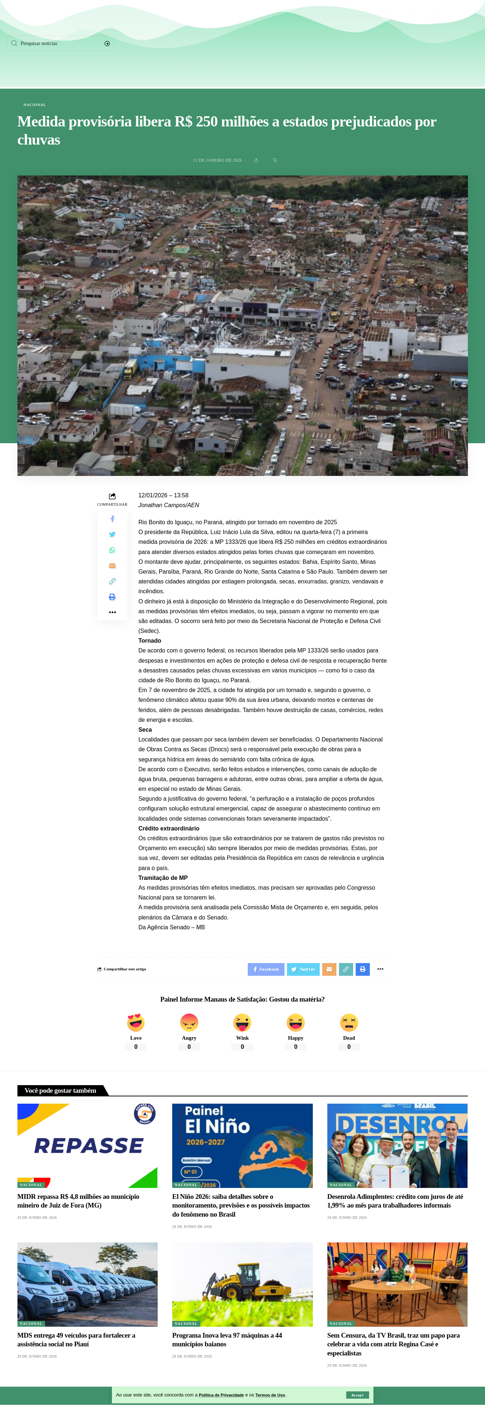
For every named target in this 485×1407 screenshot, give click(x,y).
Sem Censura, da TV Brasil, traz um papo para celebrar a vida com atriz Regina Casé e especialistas (393, 1346)
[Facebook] (383, 44)
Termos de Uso (277, 1395)
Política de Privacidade (224, 1395)
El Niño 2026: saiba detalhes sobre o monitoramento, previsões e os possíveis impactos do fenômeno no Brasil (241, 1207)
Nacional (35, 105)
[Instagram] (438, 44)
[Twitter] (410, 44)
